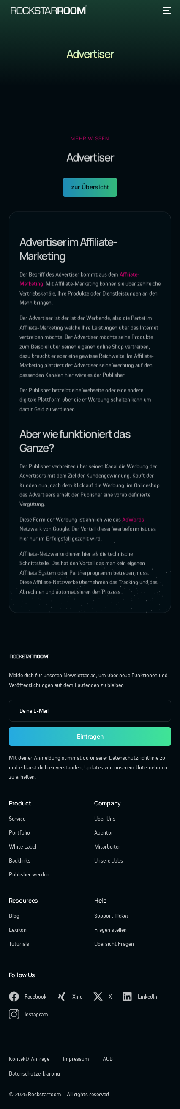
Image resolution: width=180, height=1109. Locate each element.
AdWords (133, 523)
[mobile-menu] (165, 10)
